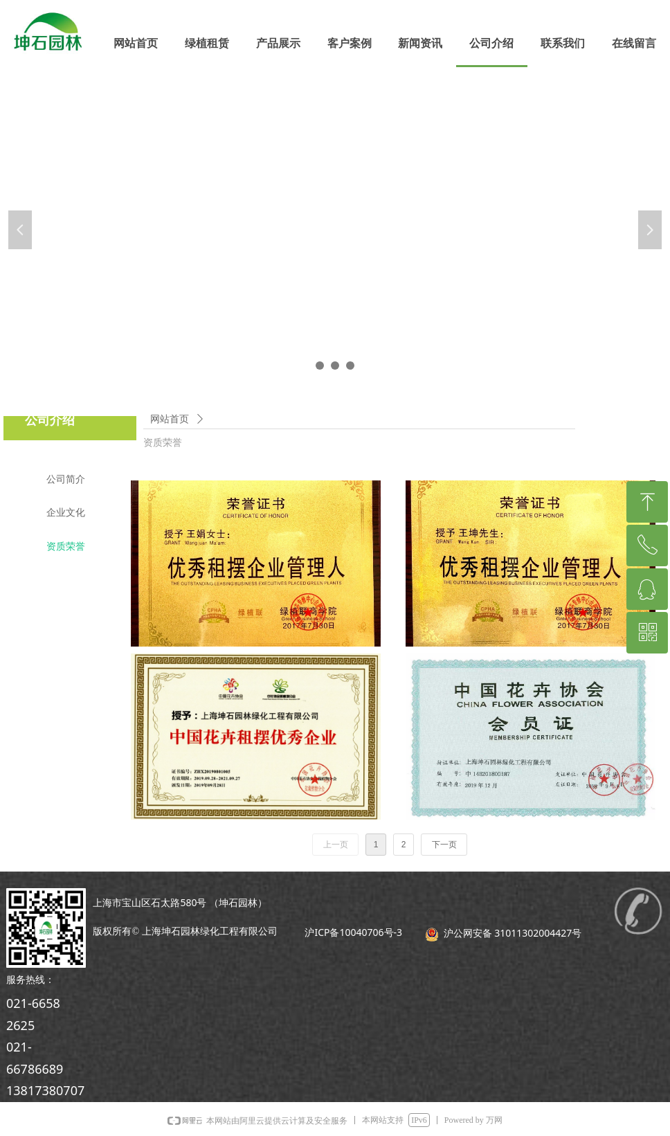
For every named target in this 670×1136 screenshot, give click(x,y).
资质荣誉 (162, 443)
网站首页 (169, 419)
